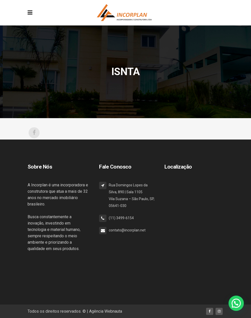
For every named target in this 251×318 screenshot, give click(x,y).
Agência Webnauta (105, 311)
